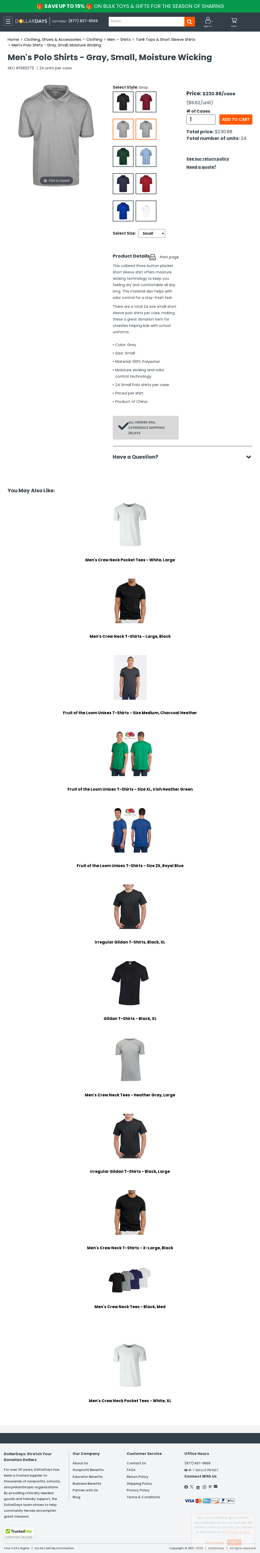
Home (13, 39)
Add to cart (236, 119)
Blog (76, 1497)
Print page (169, 257)
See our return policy (207, 159)
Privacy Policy (138, 1490)
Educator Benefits (88, 1476)
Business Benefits (87, 1483)
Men (111, 39)
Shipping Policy (139, 1483)
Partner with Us (85, 1490)
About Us (80, 1463)
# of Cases (198, 111)
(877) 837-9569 (197, 1463)
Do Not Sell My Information (54, 1548)
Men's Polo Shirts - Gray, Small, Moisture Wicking (56, 45)
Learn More (214, 1542)
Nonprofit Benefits (88, 1469)
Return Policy (138, 1476)
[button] (208, 22)
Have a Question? (138, 456)
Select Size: (124, 233)
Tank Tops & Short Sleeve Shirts (165, 39)
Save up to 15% (130, 6)
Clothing (94, 39)
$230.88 (223, 131)
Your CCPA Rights (16, 1548)
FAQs (131, 1469)
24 (244, 138)
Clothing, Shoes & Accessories (52, 39)
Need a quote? (201, 167)
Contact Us (136, 1463)
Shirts (125, 39)
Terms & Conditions (143, 1497)
